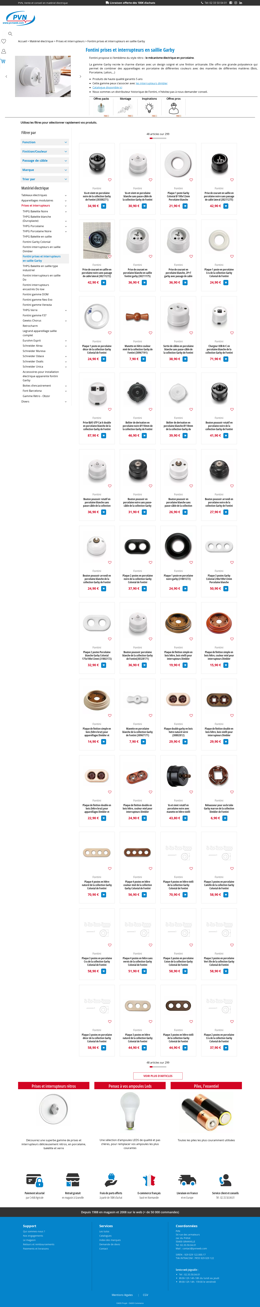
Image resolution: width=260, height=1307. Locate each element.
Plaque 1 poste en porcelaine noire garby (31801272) (178, 577)
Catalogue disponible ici (107, 87)
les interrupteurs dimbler (152, 83)
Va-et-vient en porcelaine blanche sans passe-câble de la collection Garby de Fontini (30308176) (137, 196)
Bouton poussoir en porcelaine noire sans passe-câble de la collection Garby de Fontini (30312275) (137, 502)
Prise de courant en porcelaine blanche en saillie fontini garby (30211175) (137, 273)
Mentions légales (122, 1295)
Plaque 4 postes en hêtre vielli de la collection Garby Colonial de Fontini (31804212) (178, 885)
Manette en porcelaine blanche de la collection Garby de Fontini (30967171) (137, 732)
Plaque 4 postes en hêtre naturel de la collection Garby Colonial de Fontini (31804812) (97, 885)
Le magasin (29, 1240)
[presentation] (8, 76)
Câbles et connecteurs (70, 34)
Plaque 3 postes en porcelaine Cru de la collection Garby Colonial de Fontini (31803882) (97, 961)
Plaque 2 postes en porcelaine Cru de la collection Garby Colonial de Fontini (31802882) (219, 1038)
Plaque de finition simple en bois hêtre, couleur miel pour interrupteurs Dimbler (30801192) (219, 655)
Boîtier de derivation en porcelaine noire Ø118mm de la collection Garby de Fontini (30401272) (138, 426)
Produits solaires (233, 34)
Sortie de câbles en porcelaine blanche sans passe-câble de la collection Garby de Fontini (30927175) (178, 349)
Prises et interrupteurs (208, 34)
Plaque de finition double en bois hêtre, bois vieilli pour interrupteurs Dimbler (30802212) (219, 732)
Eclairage (91, 34)
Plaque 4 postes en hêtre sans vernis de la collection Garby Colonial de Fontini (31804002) (138, 961)
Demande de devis (109, 1244)
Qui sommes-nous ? (34, 1231)
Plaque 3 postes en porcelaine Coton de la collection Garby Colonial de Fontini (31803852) (178, 961)
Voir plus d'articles (157, 1076)
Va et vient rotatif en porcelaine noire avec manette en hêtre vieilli (178, 808)
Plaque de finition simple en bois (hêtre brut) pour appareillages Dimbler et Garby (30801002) (97, 732)
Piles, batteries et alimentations (176, 34)
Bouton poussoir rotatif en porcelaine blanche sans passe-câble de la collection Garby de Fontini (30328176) (97, 502)
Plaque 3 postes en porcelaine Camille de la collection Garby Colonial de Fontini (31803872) (219, 885)
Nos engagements (33, 1235)
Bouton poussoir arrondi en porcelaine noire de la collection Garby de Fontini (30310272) (219, 502)
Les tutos (104, 1231)
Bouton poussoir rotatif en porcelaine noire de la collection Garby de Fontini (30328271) (219, 426)
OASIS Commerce (136, 1303)
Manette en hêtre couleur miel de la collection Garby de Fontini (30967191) (138, 349)
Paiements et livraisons (36, 1248)
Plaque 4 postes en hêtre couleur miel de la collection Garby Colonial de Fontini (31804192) (137, 885)
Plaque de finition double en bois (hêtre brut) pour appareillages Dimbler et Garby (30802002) (97, 808)
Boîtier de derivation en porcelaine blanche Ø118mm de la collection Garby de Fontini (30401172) (178, 426)
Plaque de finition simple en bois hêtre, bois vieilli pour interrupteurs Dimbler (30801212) (178, 655)
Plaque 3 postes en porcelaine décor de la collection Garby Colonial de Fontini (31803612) (97, 1038)
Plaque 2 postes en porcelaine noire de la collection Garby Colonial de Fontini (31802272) (138, 579)
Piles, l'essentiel (206, 1086)
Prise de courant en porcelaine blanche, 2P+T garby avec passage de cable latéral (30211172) (178, 273)
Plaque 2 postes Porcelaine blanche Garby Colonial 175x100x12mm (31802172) (97, 655)
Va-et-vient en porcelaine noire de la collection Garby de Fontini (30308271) (97, 196)
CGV (145, 1295)
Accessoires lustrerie (44, 34)
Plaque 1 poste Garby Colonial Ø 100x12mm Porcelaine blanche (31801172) (178, 196)
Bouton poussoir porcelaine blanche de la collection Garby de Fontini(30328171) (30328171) (137, 655)
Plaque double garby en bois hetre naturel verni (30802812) (178, 732)
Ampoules (23, 34)
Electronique (108, 34)
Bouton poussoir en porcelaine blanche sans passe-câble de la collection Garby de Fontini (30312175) (178, 502)
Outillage (149, 34)
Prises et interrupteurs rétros (54, 1086)
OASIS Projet (121, 1303)
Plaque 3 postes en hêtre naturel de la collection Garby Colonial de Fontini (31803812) (138, 1038)
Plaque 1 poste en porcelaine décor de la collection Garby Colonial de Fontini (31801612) (96, 349)
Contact (103, 1248)
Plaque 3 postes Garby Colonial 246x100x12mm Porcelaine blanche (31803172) (219, 579)
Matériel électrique (129, 34)
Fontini (97, 188)
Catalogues (105, 1235)
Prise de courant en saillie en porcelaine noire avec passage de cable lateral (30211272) (97, 273)
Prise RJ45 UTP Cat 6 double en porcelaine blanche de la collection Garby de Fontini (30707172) (97, 426)
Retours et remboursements (38, 1244)
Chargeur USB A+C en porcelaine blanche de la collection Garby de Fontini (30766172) (219, 349)
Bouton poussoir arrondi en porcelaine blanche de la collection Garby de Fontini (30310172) (97, 579)
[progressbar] (158, 138)
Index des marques (110, 1240)
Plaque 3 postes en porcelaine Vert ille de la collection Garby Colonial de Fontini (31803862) (219, 961)
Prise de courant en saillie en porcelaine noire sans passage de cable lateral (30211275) (219, 196)
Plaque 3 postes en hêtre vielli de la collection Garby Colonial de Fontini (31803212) (178, 1038)
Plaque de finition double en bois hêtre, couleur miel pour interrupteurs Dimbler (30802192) (137, 808)
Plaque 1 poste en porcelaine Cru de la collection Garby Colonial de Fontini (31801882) (219, 273)
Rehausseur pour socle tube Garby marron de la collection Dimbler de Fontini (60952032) (219, 808)
